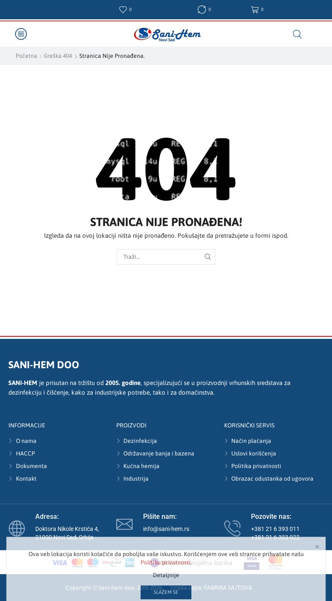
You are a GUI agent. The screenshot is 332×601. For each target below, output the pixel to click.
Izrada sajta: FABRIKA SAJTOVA (211, 587)
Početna (26, 55)
